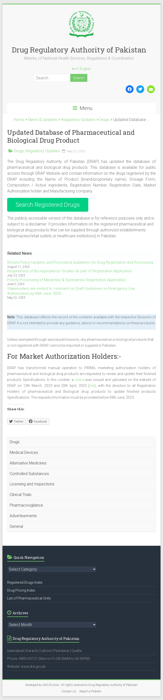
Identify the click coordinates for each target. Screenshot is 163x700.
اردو (74, 69)
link (91, 386)
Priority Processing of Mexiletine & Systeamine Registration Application (66, 280)
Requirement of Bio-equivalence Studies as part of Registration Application (69, 271)
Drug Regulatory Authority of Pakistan (79, 49)
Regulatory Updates (42, 151)
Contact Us (69, 691)
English (85, 69)
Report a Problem (90, 691)
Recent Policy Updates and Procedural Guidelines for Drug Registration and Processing (80, 262)
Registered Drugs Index (25, 582)
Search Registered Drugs (48, 204)
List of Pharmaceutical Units (29, 598)
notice (79, 380)
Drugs (19, 151)
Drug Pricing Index (21, 590)
